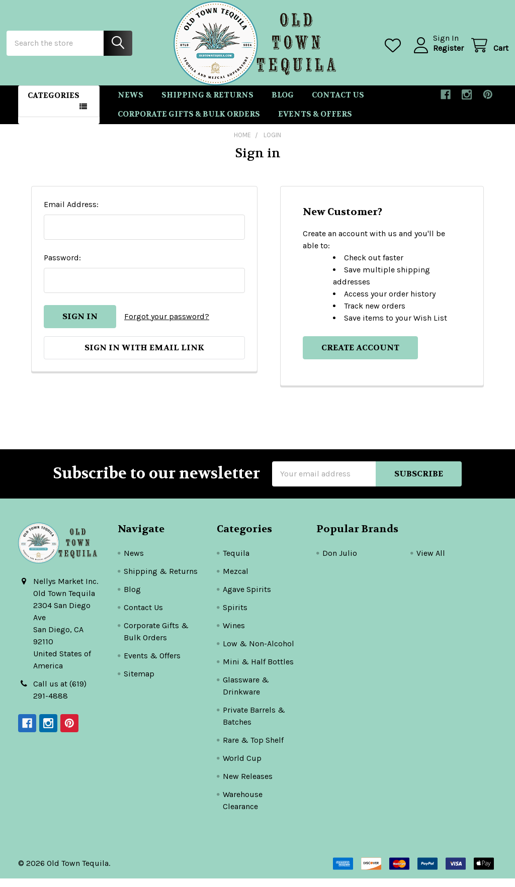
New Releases (248, 785)
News (130, 103)
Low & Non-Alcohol (258, 652)
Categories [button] (53, 104)
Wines (234, 634)
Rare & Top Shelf (253, 748)
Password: (62, 266)
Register (436, 53)
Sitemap (139, 682)
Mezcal (235, 579)
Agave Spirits (247, 598)
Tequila (236, 561)
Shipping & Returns (207, 103)
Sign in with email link (144, 356)
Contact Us (338, 103)
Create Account (360, 356)
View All (430, 561)
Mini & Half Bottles (258, 670)
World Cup (242, 766)
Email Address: (71, 213)
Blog (283, 103)
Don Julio (339, 561)
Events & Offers (315, 123)
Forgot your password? (166, 325)
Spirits (235, 616)
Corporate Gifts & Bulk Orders (189, 123)
